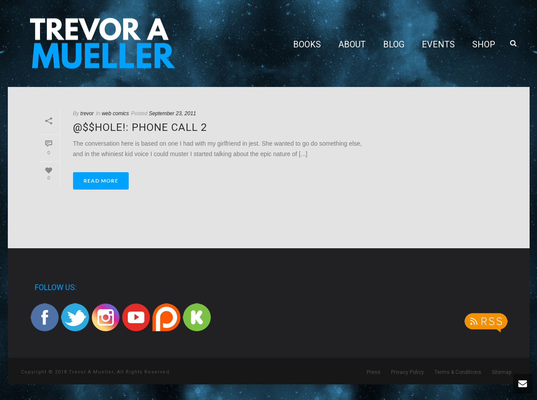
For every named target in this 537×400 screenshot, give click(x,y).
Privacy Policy (407, 372)
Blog (393, 44)
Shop (483, 44)
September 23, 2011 (172, 113)
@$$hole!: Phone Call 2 (140, 127)
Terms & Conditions (457, 372)
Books (307, 44)
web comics (115, 113)
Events (438, 44)
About (352, 44)
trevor (87, 113)
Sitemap (501, 372)
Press (373, 372)
